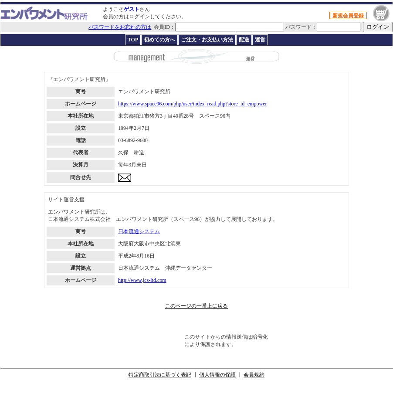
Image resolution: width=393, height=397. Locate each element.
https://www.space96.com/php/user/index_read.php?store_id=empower (192, 104)
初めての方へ (159, 40)
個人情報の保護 (217, 375)
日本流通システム (139, 231)
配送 (244, 40)
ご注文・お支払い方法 (207, 40)
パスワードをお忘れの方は (119, 27)
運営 (260, 40)
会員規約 (254, 375)
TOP (133, 40)
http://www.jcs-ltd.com (142, 280)
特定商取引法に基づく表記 (160, 375)
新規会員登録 (348, 16)
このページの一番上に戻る (196, 306)
